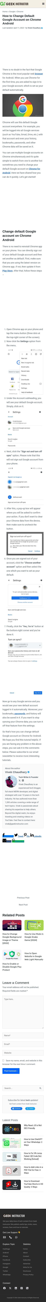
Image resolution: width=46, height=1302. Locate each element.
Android (6, 1253)
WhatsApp (7, 1275)
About (25, 1253)
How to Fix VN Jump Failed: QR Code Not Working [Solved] (33, 1156)
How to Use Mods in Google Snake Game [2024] (34, 937)
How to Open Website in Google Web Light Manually (34, 956)
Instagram (6, 1264)
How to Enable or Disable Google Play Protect (11, 967)
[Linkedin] (23, 781)
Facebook (6, 1260)
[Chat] (16, 1237)
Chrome (20, 12)
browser (39, 73)
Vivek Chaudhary (16, 772)
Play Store (7, 270)
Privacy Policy (28, 1275)
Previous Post (23, 898)
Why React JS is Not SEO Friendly (33, 1126)
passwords (19, 713)
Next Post (23, 905)
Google (12, 12)
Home (4, 12)
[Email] (4, 1237)
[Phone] (10, 1237)
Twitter (5, 1271)
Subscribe (26, 1260)
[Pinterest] (21, 1288)
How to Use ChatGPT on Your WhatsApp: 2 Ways (33, 1142)
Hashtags (6, 1249)
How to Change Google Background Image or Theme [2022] (11, 938)
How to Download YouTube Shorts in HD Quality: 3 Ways (33, 1184)
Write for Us (27, 1267)
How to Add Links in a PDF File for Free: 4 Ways (33, 1170)
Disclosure (27, 1271)
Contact (26, 1256)
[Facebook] (4, 1288)
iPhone (5, 1256)
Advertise (26, 1264)
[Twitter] (20, 781)
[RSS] (27, 1288)
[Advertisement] (23, 49)
